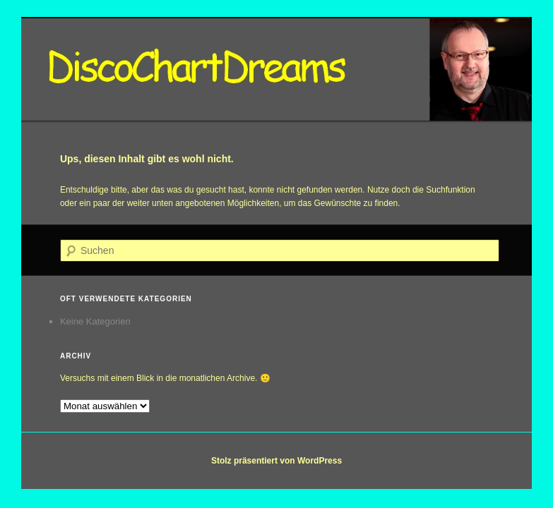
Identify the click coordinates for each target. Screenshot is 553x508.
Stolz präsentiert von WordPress (276, 461)
